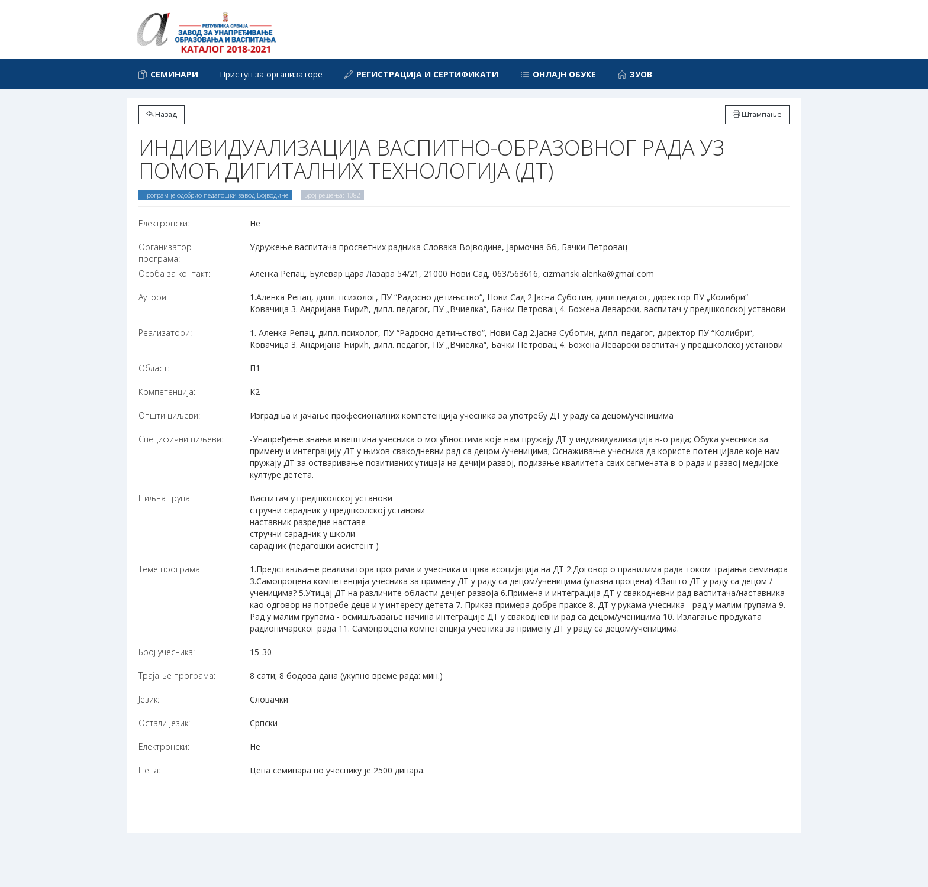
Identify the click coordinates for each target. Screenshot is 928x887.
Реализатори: (165, 332)
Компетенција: (166, 391)
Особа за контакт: (174, 273)
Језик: (148, 699)
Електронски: (163, 223)
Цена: (149, 770)
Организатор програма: (165, 252)
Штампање (757, 114)
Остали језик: (164, 723)
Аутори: (153, 297)
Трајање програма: (176, 675)
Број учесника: (166, 652)
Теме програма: (170, 569)
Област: (153, 368)
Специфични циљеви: (180, 439)
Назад (161, 114)
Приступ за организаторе (271, 74)
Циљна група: (165, 498)
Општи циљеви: (169, 415)
